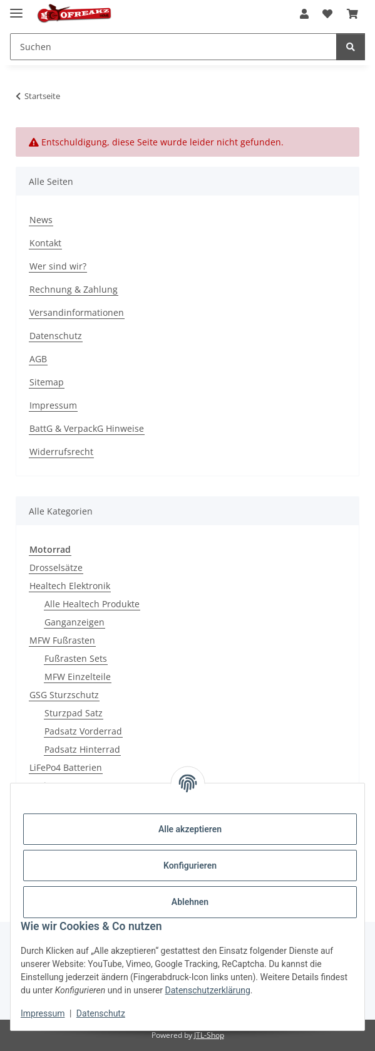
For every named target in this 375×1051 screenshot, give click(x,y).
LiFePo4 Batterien (65, 767)
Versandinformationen (76, 312)
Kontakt (45, 243)
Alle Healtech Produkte (92, 604)
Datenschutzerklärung (207, 990)
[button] (304, 13)
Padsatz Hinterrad (82, 749)
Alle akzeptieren (190, 829)
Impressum (42, 1013)
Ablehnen (190, 902)
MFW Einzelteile (77, 676)
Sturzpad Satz (73, 713)
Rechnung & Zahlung (73, 289)
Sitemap (46, 382)
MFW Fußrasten (62, 640)
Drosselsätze (56, 567)
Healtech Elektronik (69, 586)
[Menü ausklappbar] (16, 8)
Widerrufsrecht (61, 452)
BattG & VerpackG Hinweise (86, 428)
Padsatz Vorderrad (83, 731)
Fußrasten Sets (75, 658)
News (41, 220)
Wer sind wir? (57, 266)
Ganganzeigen (74, 622)
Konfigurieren (190, 865)
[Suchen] (350, 46)
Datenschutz (100, 1013)
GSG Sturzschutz (64, 695)
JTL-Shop (209, 1035)
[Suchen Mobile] (173, 46)
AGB (38, 359)
